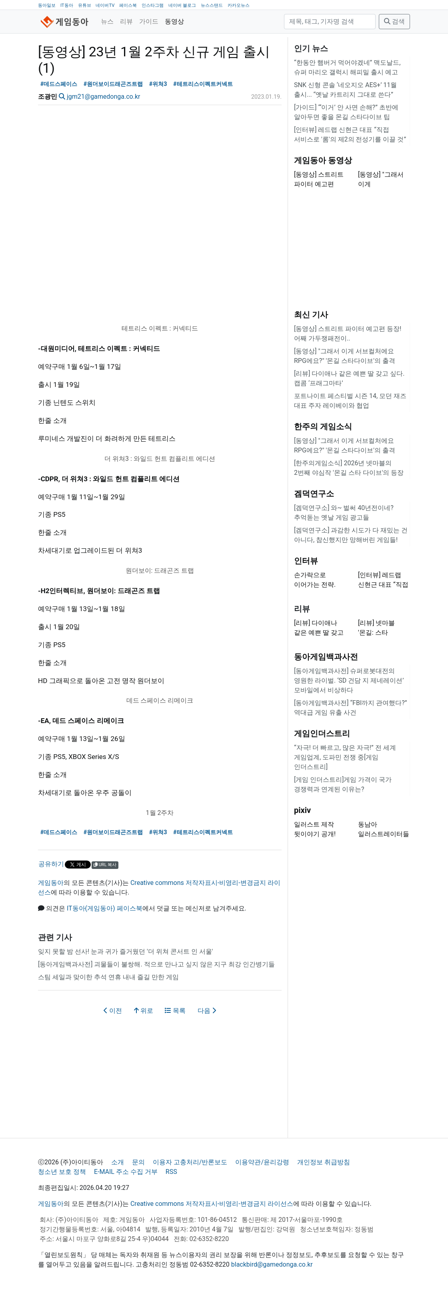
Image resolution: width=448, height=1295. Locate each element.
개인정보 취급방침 (323, 1162)
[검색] (330, 21)
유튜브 (84, 5)
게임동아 (51, 883)
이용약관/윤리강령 (262, 1162)
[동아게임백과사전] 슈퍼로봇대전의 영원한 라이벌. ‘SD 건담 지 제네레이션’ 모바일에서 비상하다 (349, 680)
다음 (207, 1010)
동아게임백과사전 (326, 656)
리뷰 (126, 21)
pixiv (302, 810)
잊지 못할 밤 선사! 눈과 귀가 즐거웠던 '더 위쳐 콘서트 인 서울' (125, 951)
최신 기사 (311, 314)
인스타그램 (153, 5)
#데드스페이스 (59, 84)
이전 (113, 1010)
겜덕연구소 (314, 493)
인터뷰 (306, 561)
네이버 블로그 (182, 5)
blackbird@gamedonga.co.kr (272, 1264)
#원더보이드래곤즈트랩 (113, 84)
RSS (171, 1171)
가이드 (148, 21)
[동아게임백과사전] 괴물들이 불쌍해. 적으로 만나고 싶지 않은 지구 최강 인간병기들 (156, 964)
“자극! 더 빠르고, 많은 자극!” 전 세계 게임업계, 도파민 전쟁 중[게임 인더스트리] (345, 757)
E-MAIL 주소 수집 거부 (126, 1171)
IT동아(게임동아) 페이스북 (104, 908)
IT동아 (66, 5)
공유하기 (51, 864)
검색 (394, 21)
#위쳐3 (158, 84)
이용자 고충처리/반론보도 (190, 1162)
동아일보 (47, 5)
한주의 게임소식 (323, 426)
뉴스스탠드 (212, 5)
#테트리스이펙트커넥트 (203, 84)
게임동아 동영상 (323, 160)
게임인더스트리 (322, 733)
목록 (175, 1010)
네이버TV (105, 5)
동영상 (174, 21)
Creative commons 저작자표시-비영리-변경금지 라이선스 (211, 1203)
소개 (117, 1162)
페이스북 (128, 5)
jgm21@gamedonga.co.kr (103, 96)
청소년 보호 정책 (62, 1171)
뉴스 (107, 21)
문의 (138, 1162)
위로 (143, 1010)
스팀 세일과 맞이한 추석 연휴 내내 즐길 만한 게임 (108, 977)
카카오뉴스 (239, 5)
